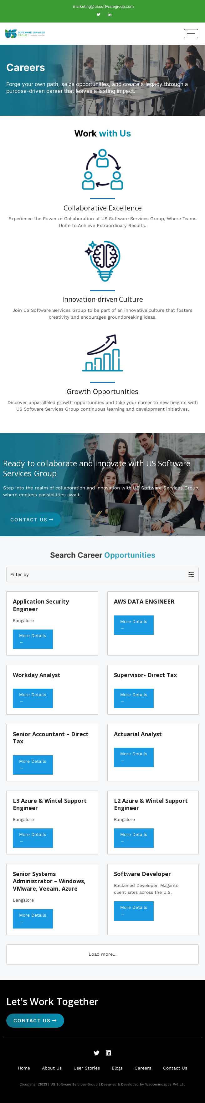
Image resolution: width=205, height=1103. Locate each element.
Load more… (103, 954)
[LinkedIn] (109, 14)
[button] (102, 574)
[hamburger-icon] (191, 33)
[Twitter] (98, 14)
